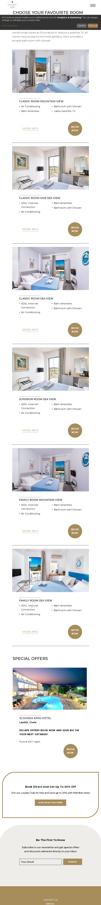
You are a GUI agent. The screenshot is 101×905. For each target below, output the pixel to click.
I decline (81, 25)
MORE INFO (30, 128)
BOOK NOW (71, 751)
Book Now (75, 129)
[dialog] (50, 22)
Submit (72, 861)
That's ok (92, 25)
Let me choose (9, 25)
